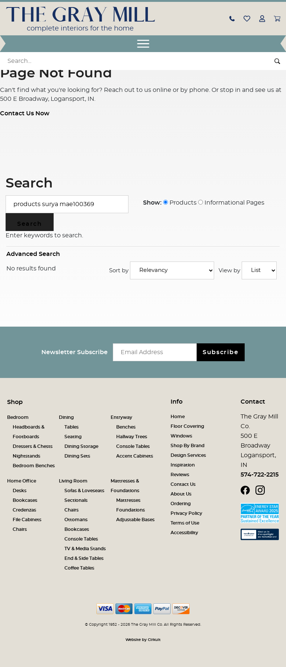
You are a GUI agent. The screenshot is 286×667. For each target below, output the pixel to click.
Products (180, 203)
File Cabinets (27, 519)
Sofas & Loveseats (84, 490)
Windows (181, 436)
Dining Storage (81, 446)
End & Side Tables (84, 558)
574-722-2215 (260, 475)
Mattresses (128, 500)
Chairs (20, 529)
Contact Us (183, 484)
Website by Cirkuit (143, 640)
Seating (73, 436)
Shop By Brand (187, 445)
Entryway (121, 417)
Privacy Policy (186, 513)
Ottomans (76, 519)
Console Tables (133, 446)
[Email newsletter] (156, 352)
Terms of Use (185, 523)
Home (178, 416)
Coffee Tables (79, 568)
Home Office (21, 481)
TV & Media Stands (85, 548)
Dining (66, 417)
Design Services (188, 455)
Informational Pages (231, 203)
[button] (232, 18)
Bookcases (25, 500)
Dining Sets (77, 456)
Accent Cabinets (134, 456)
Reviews (180, 474)
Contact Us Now (25, 113)
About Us (181, 494)
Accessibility (184, 532)
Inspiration (183, 465)
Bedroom (18, 417)
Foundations (130, 510)
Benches (126, 427)
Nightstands (26, 456)
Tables (71, 427)
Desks (19, 490)
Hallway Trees (131, 436)
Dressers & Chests (33, 446)
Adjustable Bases (135, 519)
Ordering (181, 503)
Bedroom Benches (34, 466)
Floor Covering (187, 426)
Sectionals (76, 500)
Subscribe (220, 352)
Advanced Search (33, 254)
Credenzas (24, 510)
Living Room (73, 481)
